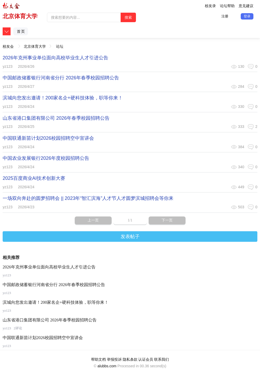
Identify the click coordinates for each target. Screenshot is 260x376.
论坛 (59, 46)
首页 (21, 31)
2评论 (18, 328)
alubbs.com (106, 366)
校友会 (8, 44)
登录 (247, 16)
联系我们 (161, 359)
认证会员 (145, 359)
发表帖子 (130, 236)
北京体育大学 (20, 16)
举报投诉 (114, 359)
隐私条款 (130, 359)
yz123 (7, 66)
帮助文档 (98, 359)
